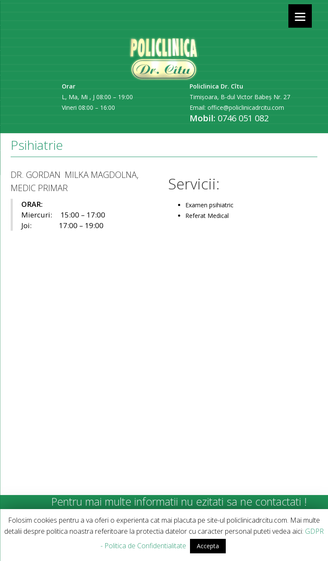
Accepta (208, 546)
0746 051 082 (243, 118)
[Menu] (300, 16)
